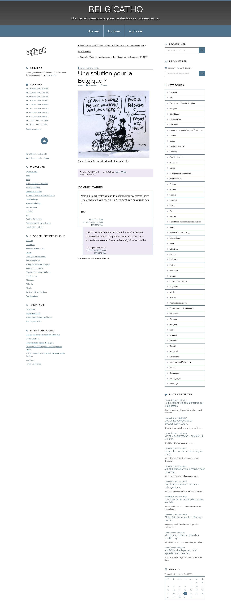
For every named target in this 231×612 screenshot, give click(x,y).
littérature (174, 270)
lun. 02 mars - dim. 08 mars (37, 116)
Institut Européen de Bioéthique (39, 317)
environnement (176, 179)
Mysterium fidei (32, 339)
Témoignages (175, 378)
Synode (173, 367)
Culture (173, 135)
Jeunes (172, 254)
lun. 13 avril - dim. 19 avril (37, 93)
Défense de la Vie (177, 146)
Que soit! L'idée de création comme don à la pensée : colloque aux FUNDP (114, 57)
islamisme (174, 249)
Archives (114, 31)
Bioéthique (174, 114)
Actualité (173, 92)
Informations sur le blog (179, 233)
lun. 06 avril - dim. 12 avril (37, 97)
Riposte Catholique (33, 203)
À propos (135, 31)
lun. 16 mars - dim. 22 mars (37, 108)
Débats (172, 141)
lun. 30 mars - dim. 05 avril (37, 101)
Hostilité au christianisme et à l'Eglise (185, 222)
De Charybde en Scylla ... (36, 292)
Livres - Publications (178, 281)
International (175, 238)
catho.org (29, 240)
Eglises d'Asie (31, 172)
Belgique (173, 108)
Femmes (173, 200)
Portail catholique (33, 187)
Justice (172, 265)
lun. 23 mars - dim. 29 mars (37, 105)
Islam (172, 243)
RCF (28, 215)
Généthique (30, 309)
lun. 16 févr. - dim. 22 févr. (37, 124)
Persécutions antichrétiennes (181, 308)
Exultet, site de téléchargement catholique (43, 335)
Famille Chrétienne (33, 219)
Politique (173, 319)
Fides (28, 179)
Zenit (28, 176)
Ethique (173, 184)
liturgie (173, 276)
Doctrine (173, 152)
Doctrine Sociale (177, 157)
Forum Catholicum (33, 364)
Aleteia (29, 288)
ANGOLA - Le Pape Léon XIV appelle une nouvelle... (181, 552)
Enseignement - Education (180, 173)
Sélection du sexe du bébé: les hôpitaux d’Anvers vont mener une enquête (111, 45)
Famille (173, 195)
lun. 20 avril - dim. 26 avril (37, 89)
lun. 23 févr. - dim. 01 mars (37, 120)
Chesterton (30, 244)
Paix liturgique (32, 296)
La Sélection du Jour (34, 227)
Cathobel (29, 211)
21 (179, 593)
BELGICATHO (115, 9)
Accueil (93, 31)
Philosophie (174, 314)
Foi (171, 211)
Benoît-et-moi (31, 276)
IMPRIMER (92, 85)
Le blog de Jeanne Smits (36, 256)
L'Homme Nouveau (34, 191)
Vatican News (31, 207)
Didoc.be (29, 284)
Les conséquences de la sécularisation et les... (178, 422)
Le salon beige (32, 199)
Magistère (174, 287)
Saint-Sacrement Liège (35, 248)
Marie (172, 292)
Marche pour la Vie (34, 321)
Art (171, 98)
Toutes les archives (33, 129)
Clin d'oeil (121, 172)
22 (185, 593)
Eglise (172, 168)
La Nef (28, 252)
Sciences (173, 335)
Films (172, 206)
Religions (174, 324)
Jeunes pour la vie (33, 313)
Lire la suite (52, 75)
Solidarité (174, 351)
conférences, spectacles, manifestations (186, 130)
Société (173, 346)
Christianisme (175, 119)
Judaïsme (173, 260)
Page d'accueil (84, 51)
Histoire (173, 216)
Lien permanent (89, 172)
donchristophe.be (33, 260)
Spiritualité (174, 357)
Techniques (174, 373)
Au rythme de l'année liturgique (183, 103)
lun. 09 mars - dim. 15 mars (37, 112)
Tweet (80, 85)
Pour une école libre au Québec (38, 223)
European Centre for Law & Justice (40, 195)
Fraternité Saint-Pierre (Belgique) (39, 343)
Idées (172, 227)
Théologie (174, 384)
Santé (172, 330)
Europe (173, 189)
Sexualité (173, 340)
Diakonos (30, 280)
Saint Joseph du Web (34, 268)
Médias (173, 297)
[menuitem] (93, 31)
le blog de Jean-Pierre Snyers (38, 264)
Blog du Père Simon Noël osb (38, 272)
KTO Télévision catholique (37, 183)
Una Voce (30, 360)
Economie (174, 162)
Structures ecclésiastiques (180, 362)
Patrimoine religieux (178, 303)
